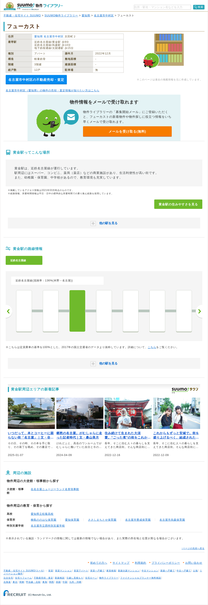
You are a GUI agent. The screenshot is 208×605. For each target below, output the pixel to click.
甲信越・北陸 (33, 582)
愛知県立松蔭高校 (42, 513)
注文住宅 (8, 578)
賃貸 (50, 570)
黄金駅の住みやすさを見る (178, 204)
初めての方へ (98, 562)
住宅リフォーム (23, 578)
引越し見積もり (74, 578)
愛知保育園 (72, 519)
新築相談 (59, 578)
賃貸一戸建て (97, 570)
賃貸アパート (81, 570)
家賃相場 (111, 570)
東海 (44, 582)
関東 (21, 582)
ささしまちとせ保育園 (102, 519)
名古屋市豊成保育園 (138, 519)
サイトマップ (121, 562)
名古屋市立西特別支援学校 (48, 525)
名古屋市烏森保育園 (172, 519)
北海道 (7, 582)
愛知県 (86, 15)
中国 (64, 582)
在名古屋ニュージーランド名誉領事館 (55, 489)
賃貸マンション (63, 570)
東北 (15, 582)
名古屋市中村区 (104, 15)
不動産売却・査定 (43, 578)
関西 (51, 582)
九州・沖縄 (75, 582)
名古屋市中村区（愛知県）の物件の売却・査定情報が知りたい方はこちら (52, 90)
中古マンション (150, 570)
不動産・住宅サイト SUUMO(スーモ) (23, 570)
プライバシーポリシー (166, 562)
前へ (9, 311)
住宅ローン (91, 578)
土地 (195, 570)
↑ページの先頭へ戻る (193, 548)
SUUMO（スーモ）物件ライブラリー (33, 6)
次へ (199, 311)
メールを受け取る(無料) (127, 131)
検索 (200, 7)
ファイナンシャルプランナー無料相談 (140, 578)
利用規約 (140, 562)
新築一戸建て (167, 570)
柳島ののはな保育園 (43, 519)
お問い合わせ (193, 562)
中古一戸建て (184, 570)
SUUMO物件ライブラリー (61, 15)
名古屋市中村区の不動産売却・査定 (36, 79)
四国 (58, 582)
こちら (152, 347)
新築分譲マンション (129, 570)
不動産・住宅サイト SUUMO (22, 15)
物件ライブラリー (108, 578)
